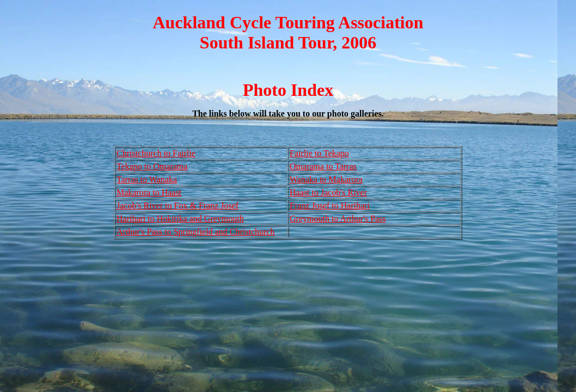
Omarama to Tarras (323, 166)
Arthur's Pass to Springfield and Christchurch (195, 231)
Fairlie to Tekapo (319, 153)
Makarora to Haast (149, 192)
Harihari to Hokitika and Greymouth (180, 218)
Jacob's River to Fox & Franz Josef (177, 205)
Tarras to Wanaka (147, 179)
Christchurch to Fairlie (156, 153)
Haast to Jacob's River (328, 192)
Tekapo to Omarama (152, 166)
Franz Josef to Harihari (330, 205)
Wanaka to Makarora (326, 179)
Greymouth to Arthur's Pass (338, 218)
